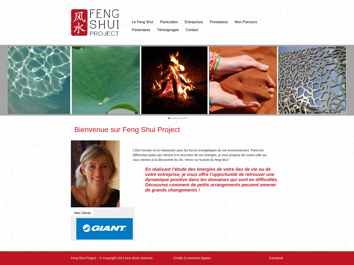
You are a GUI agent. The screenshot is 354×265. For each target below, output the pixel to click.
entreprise (168, 174)
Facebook (276, 258)
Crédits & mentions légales (192, 258)
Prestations (219, 22)
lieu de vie (245, 169)
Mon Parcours (246, 22)
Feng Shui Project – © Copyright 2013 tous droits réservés (112, 258)
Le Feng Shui (142, 22)
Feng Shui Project (95, 22)
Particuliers (169, 22)
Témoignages (168, 30)
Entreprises (194, 22)
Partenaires (141, 30)
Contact (192, 30)
